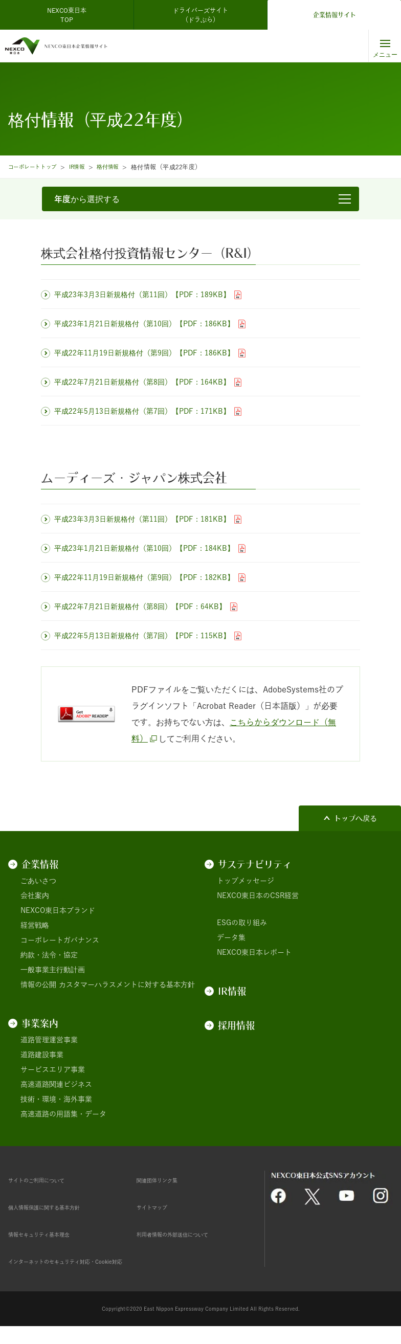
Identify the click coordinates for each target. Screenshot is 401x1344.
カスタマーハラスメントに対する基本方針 (127, 984)
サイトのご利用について (47, 1179)
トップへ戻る (355, 818)
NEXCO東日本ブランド (57, 910)
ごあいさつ (38, 880)
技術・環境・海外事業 (56, 1099)
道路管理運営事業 (49, 1039)
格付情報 (121, 167)
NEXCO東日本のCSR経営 (258, 895)
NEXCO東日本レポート (254, 952)
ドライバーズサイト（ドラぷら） (200, 15)
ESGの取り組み (242, 922)
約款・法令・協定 (49, 954)
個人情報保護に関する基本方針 (58, 1207)
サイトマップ (158, 1207)
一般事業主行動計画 (52, 969)
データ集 (231, 937)
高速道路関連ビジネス (56, 1084)
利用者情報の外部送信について (187, 1234)
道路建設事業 (41, 1054)
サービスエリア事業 (52, 1069)
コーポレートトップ (36, 167)
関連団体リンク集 (165, 1179)
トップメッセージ (245, 880)
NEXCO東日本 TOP (70, 15)
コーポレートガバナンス (59, 940)
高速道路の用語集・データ (63, 1113)
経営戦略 (34, 925)
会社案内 (34, 895)
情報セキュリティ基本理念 (51, 1234)
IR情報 (87, 167)
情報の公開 (38, 984)
